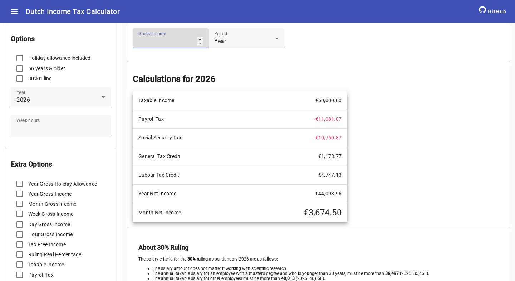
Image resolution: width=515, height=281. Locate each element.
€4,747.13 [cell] (330, 175)
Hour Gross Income (50, 234)
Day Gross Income (49, 224)
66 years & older (46, 68)
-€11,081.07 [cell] (328, 119)
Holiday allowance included (59, 58)
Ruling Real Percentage (55, 254)
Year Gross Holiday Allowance (62, 184)
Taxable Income (46, 264)
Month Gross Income (52, 204)
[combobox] (60, 100)
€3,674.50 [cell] (323, 213)
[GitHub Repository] (492, 11)
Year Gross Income (50, 194)
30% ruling (40, 78)
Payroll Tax (41, 275)
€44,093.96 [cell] (328, 193)
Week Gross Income (50, 214)
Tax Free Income (47, 244)
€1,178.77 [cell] (330, 156)
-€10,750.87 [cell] (328, 137)
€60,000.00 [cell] (328, 100)
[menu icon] (14, 11)
